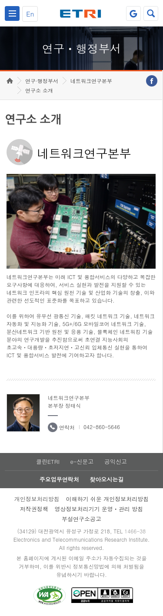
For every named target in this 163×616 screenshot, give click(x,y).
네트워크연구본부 (91, 80)
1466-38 (135, 531)
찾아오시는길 (106, 479)
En (30, 13)
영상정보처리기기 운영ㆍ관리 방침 (99, 509)
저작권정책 (34, 509)
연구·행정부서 (41, 80)
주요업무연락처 (59, 479)
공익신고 (115, 461)
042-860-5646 (101, 426)
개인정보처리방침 (37, 499)
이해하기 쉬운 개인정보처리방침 (107, 499)
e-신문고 (81, 461)
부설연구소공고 (81, 519)
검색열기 (150, 13)
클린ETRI (48, 461)
